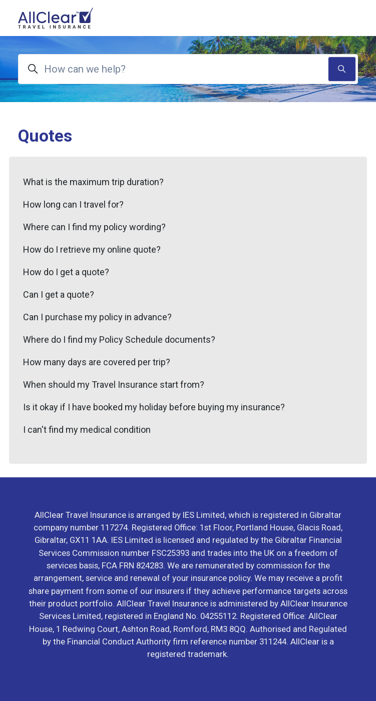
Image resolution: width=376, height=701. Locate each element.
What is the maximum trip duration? (93, 182)
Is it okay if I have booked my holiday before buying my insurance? (154, 407)
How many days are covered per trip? (96, 362)
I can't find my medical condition (87, 429)
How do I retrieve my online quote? (92, 249)
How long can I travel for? (73, 204)
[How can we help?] (188, 69)
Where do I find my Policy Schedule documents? (119, 339)
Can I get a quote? (58, 294)
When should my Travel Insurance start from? (113, 384)
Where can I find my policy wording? (94, 227)
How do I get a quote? (66, 272)
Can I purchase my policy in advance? (97, 317)
